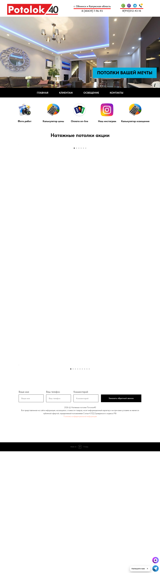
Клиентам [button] (66, 92)
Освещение (91, 92)
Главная (42, 92)
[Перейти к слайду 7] (84, 490)
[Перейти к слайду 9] (89, 490)
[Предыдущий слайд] (18, 169)
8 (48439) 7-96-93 (92, 10)
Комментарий (80, 513)
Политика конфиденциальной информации (80, 538)
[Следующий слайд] (141, 169)
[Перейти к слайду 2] (76, 199)
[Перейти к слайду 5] (83, 199)
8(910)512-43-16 (131, 10)
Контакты (116, 92)
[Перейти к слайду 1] (74, 199)
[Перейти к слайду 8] (86, 490)
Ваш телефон (53, 513)
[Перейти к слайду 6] (85, 199)
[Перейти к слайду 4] (81, 199)
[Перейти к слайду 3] (78, 199)
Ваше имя (24, 513)
